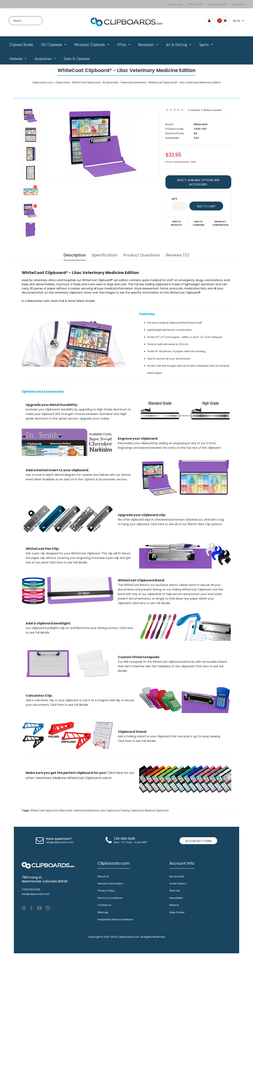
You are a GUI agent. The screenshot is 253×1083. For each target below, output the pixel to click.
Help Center (177, 1019)
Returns (174, 1012)
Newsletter (176, 1005)
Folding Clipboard (132, 918)
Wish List (174, 998)
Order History (177, 991)
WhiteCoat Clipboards (86, 82)
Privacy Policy (106, 998)
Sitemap (102, 1019)
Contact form (198, 948)
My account (176, 983)
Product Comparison (220, 223)
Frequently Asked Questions (115, 1027)
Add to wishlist (176, 223)
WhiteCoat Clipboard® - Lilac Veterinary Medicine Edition (184, 82)
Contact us (104, 1012)
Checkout (238, 4)
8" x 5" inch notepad (209, 337)
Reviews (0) (177, 255)
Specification (104, 255)
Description (75, 255)
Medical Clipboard (157, 918)
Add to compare (198, 223)
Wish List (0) (195, 4)
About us (103, 983)
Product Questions (141, 255)
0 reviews (194, 110)
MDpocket (201, 124)
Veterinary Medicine (133, 82)
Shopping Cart (218, 4)
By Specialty (110, 82)
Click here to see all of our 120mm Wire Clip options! (186, 549)
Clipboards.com (42, 82)
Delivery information (110, 991)
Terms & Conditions (110, 1005)
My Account (175, 4)
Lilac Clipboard (109, 918)
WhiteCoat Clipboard (44, 918)
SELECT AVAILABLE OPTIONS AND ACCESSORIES (198, 182)
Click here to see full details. (68, 599)
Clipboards (62, 82)
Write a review (212, 110)
